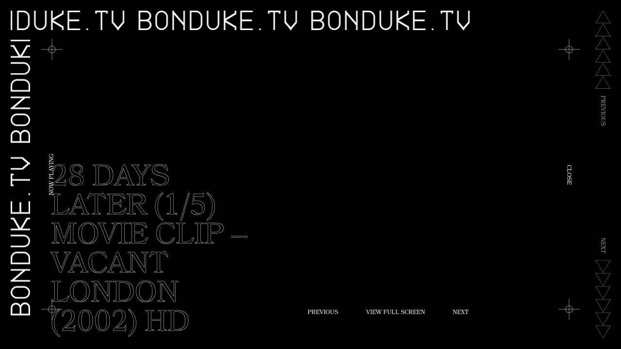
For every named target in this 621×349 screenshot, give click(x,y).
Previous (323, 313)
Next (461, 313)
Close (568, 175)
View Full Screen (395, 313)
